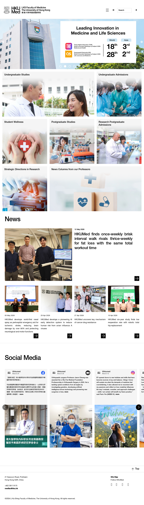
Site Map (114, 477)
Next (141, 42)
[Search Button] (131, 10)
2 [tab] (64, 65)
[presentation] (60, 66)
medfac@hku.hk (11, 489)
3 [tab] (69, 65)
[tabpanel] (72, 42)
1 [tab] (60, 65)
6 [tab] (83, 65)
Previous (3, 42)
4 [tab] (73, 65)
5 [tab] (78, 65)
